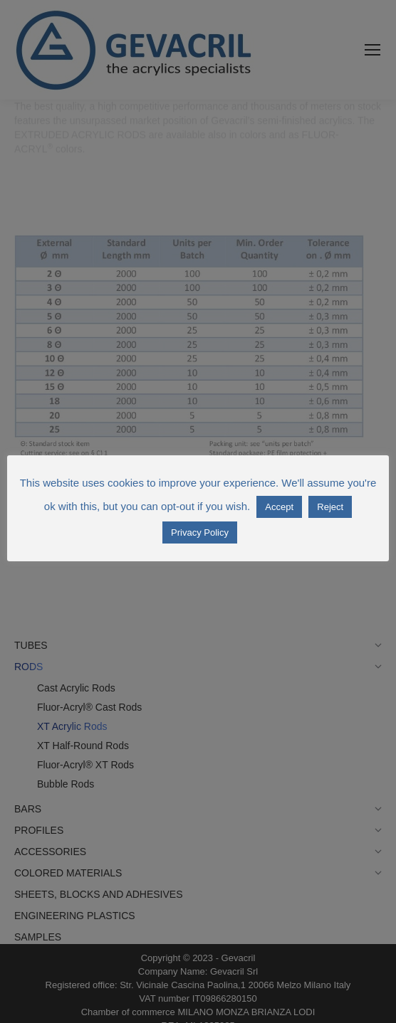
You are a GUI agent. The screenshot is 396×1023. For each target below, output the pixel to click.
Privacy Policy (200, 532)
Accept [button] (279, 507)
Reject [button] (330, 507)
